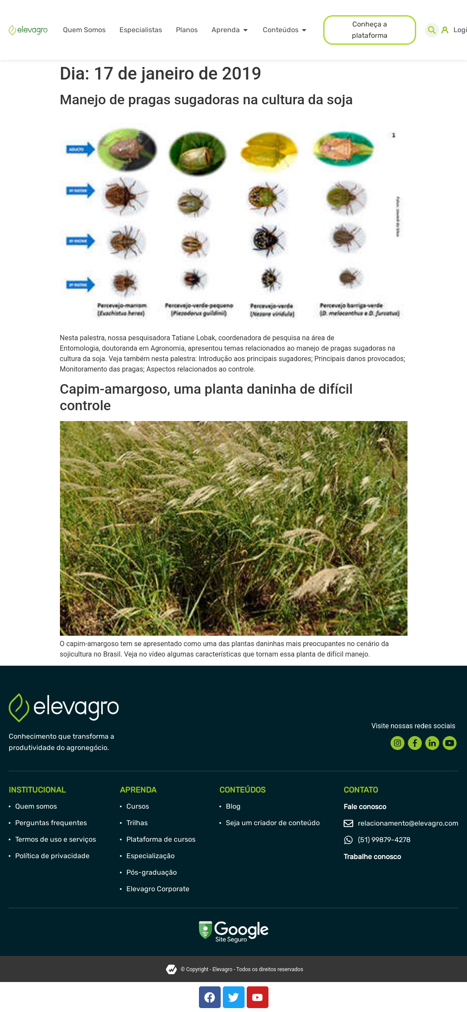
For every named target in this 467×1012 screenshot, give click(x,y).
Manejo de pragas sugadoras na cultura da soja (206, 99)
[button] (432, 30)
